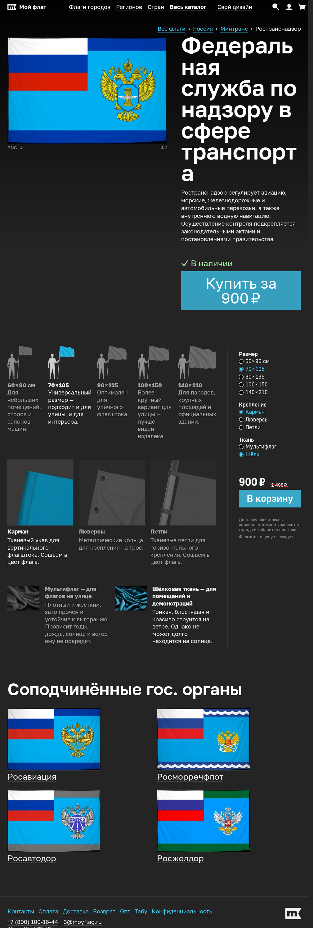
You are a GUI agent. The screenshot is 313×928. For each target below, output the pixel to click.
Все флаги (172, 28)
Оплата (48, 911)
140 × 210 (253, 392)
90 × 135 (252, 376)
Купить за (241, 290)
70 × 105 (252, 369)
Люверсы (254, 419)
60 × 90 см (254, 361)
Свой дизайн (234, 7)
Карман (252, 411)
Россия (203, 28)
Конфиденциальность (182, 911)
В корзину (270, 498)
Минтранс (234, 28)
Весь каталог (188, 7)
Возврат (104, 911)
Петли (250, 427)
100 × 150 (253, 384)
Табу (141, 911)
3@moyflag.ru (83, 922)
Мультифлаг (257, 446)
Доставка (76, 911)
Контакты (20, 911)
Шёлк (249, 454)
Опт (125, 911)
